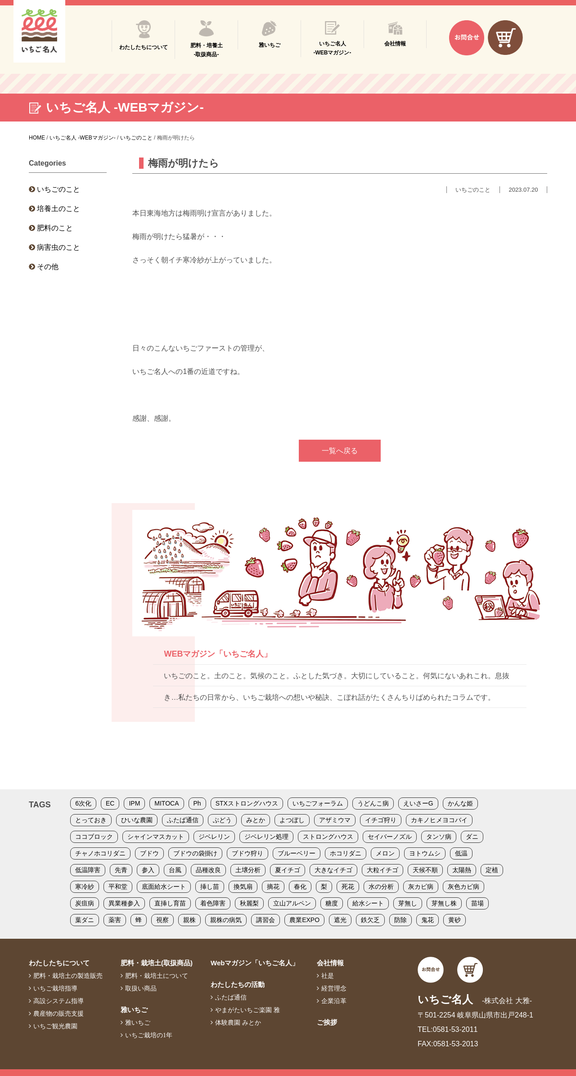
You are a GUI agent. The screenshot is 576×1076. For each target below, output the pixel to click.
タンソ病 (438, 836)
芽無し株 (444, 903)
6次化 (83, 803)
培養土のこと (58, 208)
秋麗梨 (249, 903)
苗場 (477, 903)
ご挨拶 (327, 1022)
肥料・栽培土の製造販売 (68, 975)
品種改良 (208, 869)
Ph (197, 803)
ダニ (472, 836)
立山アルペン (292, 903)
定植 (492, 869)
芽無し (407, 903)
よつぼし (292, 820)
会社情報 (330, 963)
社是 (327, 975)
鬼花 (427, 919)
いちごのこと (58, 189)
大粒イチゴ (382, 869)
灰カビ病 (420, 886)
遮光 (340, 919)
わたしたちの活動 (238, 984)
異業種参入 (124, 903)
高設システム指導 (58, 1001)
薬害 (114, 919)
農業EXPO (304, 919)
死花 (348, 886)
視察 (162, 919)
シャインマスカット (155, 836)
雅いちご (134, 1009)
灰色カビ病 (463, 886)
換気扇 (243, 886)
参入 (148, 869)
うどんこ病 (373, 803)
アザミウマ (335, 820)
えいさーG (418, 803)
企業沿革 (333, 1001)
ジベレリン (214, 836)
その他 (47, 266)
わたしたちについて (59, 963)
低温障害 (87, 869)
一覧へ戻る (340, 451)
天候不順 (425, 869)
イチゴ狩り (380, 820)
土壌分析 (248, 869)
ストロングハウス (328, 836)
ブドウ (149, 853)
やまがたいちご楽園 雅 (247, 1010)
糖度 (331, 903)
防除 (400, 919)
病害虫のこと (58, 247)
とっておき (91, 820)
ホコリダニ (345, 853)
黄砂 (454, 919)
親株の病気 (226, 919)
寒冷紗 (84, 886)
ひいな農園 (137, 820)
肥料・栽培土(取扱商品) (157, 963)
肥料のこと (55, 228)
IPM (134, 803)
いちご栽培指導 (55, 988)
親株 (189, 919)
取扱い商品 (141, 988)
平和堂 (117, 886)
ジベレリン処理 (266, 836)
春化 (300, 886)
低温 (461, 853)
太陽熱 (461, 869)
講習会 (265, 919)
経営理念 (333, 988)
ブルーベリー (296, 853)
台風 (175, 869)
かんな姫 (460, 803)
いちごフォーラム (317, 803)
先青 (121, 869)
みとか (255, 820)
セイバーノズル (390, 836)
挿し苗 (209, 886)
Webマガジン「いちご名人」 (255, 963)
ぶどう (222, 820)
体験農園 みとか (238, 1022)
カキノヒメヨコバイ (439, 820)
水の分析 (381, 886)
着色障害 (212, 903)
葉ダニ (84, 919)
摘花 (273, 886)
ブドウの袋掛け (195, 853)
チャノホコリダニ (100, 853)
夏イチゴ (287, 869)
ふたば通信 (182, 820)
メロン (385, 853)
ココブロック (94, 836)
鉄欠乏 (370, 919)
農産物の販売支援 (58, 1013)
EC (110, 803)
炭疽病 (84, 903)
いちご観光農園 (55, 1026)
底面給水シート (164, 886)
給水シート (368, 903)
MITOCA (166, 803)
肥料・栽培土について (156, 975)
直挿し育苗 (170, 903)
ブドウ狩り (247, 853)
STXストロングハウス (247, 803)
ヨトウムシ (425, 853)
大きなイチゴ (333, 869)
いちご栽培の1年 (148, 1035)
